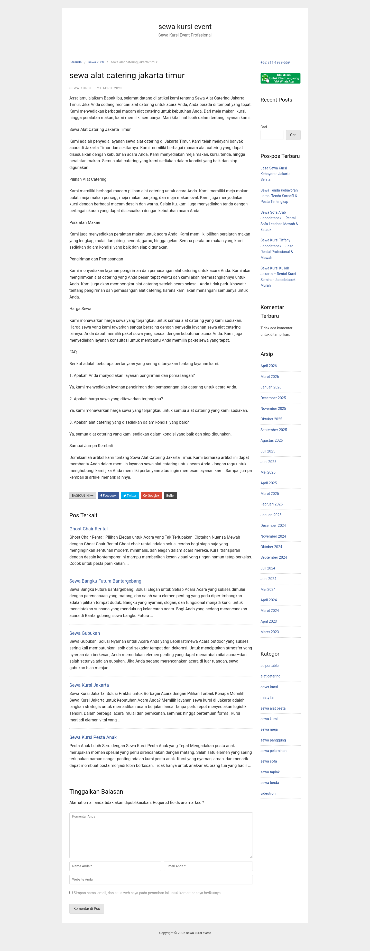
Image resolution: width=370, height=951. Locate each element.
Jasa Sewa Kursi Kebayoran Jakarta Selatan (276, 174)
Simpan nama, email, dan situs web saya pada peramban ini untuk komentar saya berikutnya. (147, 893)
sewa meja (269, 729)
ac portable (270, 666)
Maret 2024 (270, 611)
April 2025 (269, 483)
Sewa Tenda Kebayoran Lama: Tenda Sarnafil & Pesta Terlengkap (279, 196)
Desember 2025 (273, 398)
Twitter (129, 495)
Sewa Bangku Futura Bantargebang (105, 581)
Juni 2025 (268, 462)
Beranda (75, 62)
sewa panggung (273, 740)
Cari (264, 127)
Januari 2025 (271, 515)
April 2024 (269, 600)
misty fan (268, 697)
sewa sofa (269, 761)
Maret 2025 (270, 494)
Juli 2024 (268, 568)
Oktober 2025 (271, 419)
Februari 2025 (272, 504)
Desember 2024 (273, 525)
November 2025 (273, 408)
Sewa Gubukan (84, 633)
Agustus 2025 (272, 440)
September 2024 (274, 557)
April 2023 (269, 621)
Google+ (151, 495)
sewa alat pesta (273, 708)
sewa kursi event (184, 26)
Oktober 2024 (271, 547)
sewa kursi (96, 62)
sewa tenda (270, 783)
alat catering (270, 676)
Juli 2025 (268, 451)
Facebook (108, 495)
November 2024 (273, 536)
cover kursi (269, 687)
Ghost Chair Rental (88, 528)
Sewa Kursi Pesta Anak (93, 737)
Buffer (170, 495)
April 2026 (269, 366)
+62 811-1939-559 (275, 62)
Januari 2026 (271, 387)
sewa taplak (270, 772)
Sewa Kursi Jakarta (89, 685)
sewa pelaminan (273, 751)
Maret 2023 (270, 632)
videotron (268, 793)
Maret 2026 (270, 377)
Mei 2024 (268, 589)
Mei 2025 (268, 472)
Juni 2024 (268, 579)
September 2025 (274, 430)
